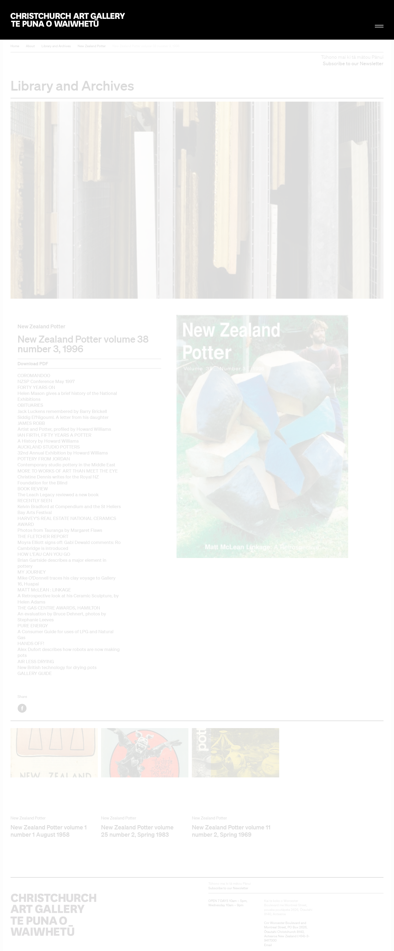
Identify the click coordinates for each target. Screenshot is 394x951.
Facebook (22, 708)
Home (15, 46)
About (30, 46)
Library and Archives (56, 46)
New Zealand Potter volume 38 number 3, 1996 (145, 46)
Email (268, 945)
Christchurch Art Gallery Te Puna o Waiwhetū (68, 20)
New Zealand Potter (92, 46)
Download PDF (33, 363)
